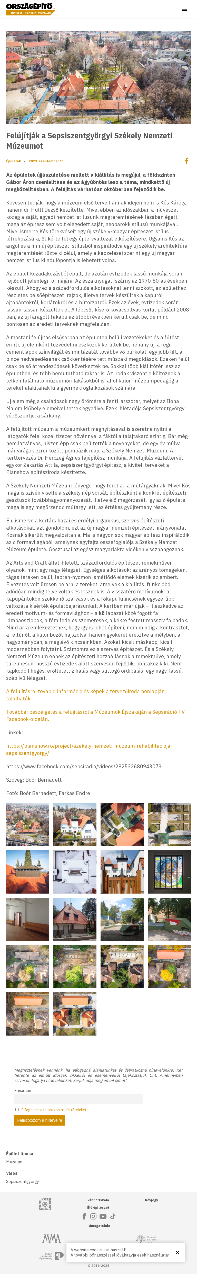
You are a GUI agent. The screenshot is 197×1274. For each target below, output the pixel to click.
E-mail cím (22, 1090)
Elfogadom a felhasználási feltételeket (53, 1109)
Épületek (13, 161)
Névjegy (151, 1200)
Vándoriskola (98, 1200)
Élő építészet (98, 1207)
